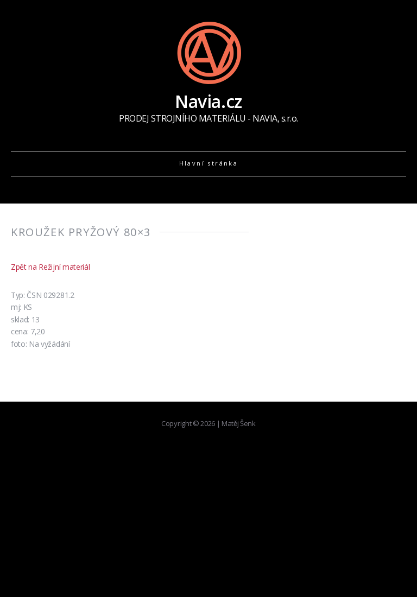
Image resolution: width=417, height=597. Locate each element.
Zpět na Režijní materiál (50, 267)
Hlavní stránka (208, 163)
